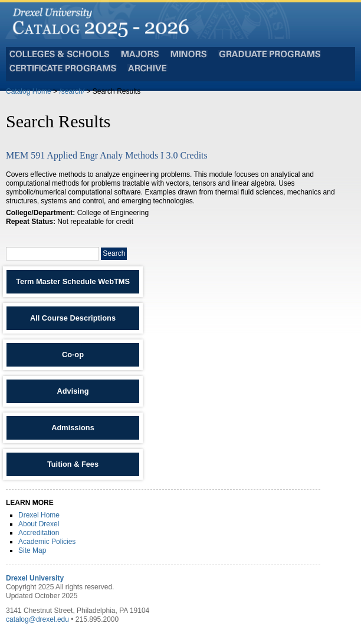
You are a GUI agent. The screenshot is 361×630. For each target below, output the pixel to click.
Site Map (32, 550)
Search (114, 253)
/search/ (71, 91)
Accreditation (38, 533)
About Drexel (38, 524)
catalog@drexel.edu (37, 619)
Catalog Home (28, 91)
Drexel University (35, 578)
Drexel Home (39, 515)
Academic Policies (47, 541)
